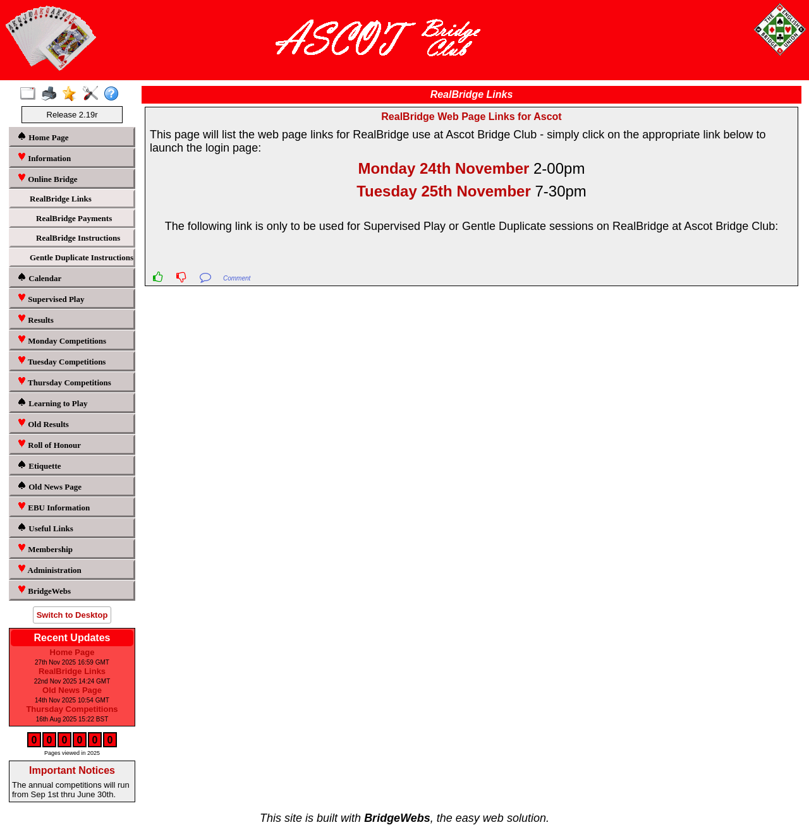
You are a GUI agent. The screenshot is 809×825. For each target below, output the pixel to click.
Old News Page (49, 486)
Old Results (43, 423)
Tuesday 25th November (443, 191)
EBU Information (53, 507)
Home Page (42, 136)
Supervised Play (50, 298)
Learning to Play (52, 402)
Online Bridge (47, 178)
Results (35, 319)
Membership (45, 548)
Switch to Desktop (72, 615)
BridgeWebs (44, 590)
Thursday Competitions (64, 381)
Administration (49, 569)
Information (44, 157)
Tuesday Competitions (61, 361)
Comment (236, 278)
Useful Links (45, 527)
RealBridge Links (61, 198)
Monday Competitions (61, 340)
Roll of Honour (49, 444)
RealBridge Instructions (78, 238)
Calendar (39, 277)
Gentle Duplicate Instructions (80, 257)
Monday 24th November (444, 168)
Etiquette (39, 465)
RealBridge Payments (74, 218)
